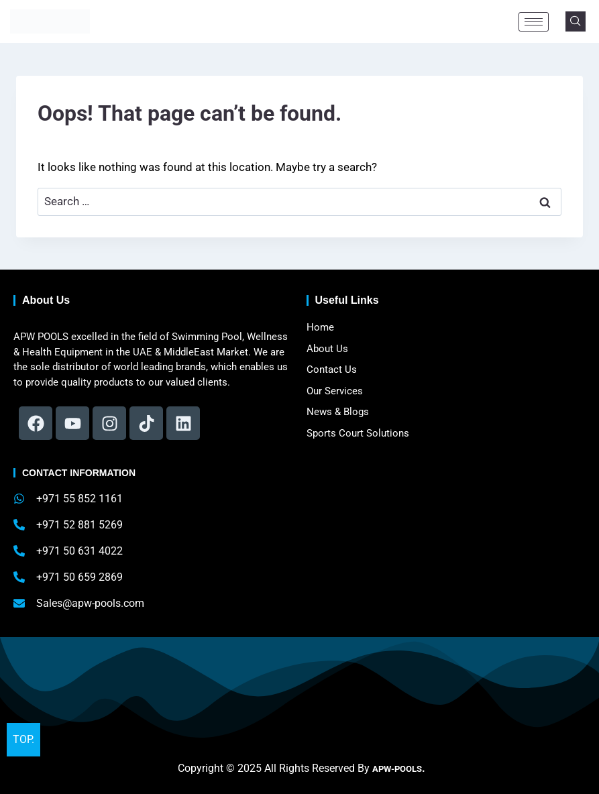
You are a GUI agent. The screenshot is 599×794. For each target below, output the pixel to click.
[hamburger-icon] (534, 22)
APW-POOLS (397, 768)
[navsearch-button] (575, 21)
